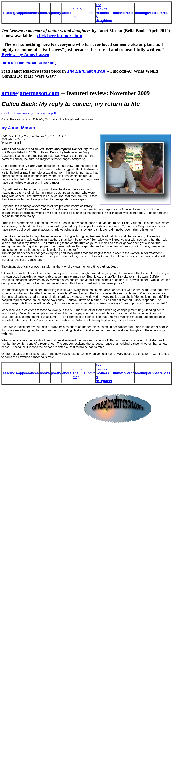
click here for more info (59, 35)
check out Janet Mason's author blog (28, 63)
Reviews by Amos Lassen (25, 54)
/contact (127, 13)
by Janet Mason (18, 127)
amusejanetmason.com (30, 93)
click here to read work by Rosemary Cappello (29, 113)
